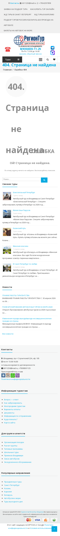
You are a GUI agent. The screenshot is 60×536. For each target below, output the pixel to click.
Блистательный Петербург (24, 192)
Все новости (7, 334)
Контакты (14, 3)
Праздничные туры (13, 481)
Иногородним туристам (14, 406)
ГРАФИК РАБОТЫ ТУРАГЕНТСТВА (15, 295)
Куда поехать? (10, 419)
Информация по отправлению (17, 416)
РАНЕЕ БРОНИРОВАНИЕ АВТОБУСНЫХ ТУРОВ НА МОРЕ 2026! (27, 307)
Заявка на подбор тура (15, 9)
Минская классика (20, 246)
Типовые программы (13, 449)
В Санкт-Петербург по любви (25, 264)
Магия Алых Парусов (21, 210)
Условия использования (41, 528)
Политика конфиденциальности (15, 379)
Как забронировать (13, 403)
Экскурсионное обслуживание (17, 462)
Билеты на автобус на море (18, 30)
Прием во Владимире (13, 455)
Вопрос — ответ (11, 399)
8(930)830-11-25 (30, 49)
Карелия (8, 491)
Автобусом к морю (12, 498)
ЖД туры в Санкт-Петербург (17, 14)
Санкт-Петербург (12, 485)
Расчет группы (10, 445)
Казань (7, 488)
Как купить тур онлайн (42, 9)
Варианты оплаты (12, 409)
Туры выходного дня (13, 501)
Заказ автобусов (11, 458)
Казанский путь (19, 228)
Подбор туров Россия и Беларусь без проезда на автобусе (28, 22)
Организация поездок (14, 442)
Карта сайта (9, 422)
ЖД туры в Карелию (44, 14)
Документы (9, 412)
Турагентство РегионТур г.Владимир (32, 512)
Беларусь (8, 495)
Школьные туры (11, 452)
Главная (7, 69)
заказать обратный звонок (30, 54)
